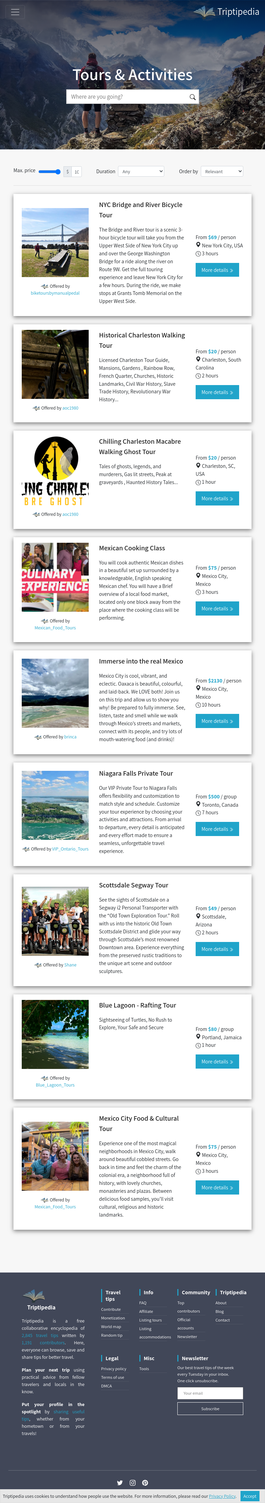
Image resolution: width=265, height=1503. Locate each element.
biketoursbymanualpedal (55, 293)
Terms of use (112, 1377)
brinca (70, 737)
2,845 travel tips (40, 1335)
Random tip (111, 1335)
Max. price (24, 170)
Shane (70, 965)
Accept (250, 1496)
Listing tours (150, 1320)
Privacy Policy (222, 1496)
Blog (220, 1311)
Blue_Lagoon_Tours (55, 1085)
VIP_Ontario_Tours (70, 849)
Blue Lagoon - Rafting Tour (137, 1005)
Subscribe (210, 1409)
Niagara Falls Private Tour (136, 773)
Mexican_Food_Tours (55, 628)
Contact (223, 1320)
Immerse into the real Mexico (141, 661)
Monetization (113, 1318)
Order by (188, 171)
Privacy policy (113, 1369)
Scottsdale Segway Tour (133, 885)
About (221, 1303)
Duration (105, 171)
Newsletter (187, 1336)
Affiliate (146, 1311)
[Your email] (210, 1393)
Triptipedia (225, 12)
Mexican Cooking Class (132, 547)
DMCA (106, 1386)
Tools (144, 1369)
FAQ (143, 1303)
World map (111, 1326)
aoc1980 (70, 408)
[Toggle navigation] (15, 12)
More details (217, 269)
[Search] (126, 96)
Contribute (111, 1309)
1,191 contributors (43, 1342)
